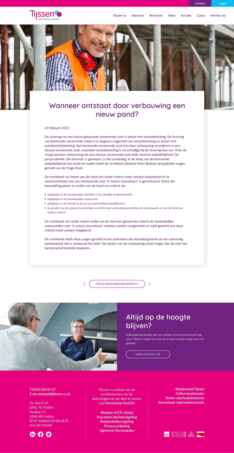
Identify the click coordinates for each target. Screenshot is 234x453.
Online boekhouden (190, 393)
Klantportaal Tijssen (190, 389)
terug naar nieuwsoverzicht (117, 284)
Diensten (138, 15)
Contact (200, 3)
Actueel (186, 15)
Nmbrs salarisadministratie (185, 398)
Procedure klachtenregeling (117, 417)
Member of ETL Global (117, 413)
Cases (201, 15)
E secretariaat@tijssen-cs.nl (50, 394)
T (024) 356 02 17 (43, 389)
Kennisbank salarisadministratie (181, 402)
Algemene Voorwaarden (117, 430)
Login (222, 3)
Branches (156, 15)
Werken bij (217, 15)
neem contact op (148, 354)
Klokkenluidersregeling (117, 421)
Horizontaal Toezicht (120, 403)
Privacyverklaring (117, 426)
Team (172, 15)
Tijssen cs (119, 15)
